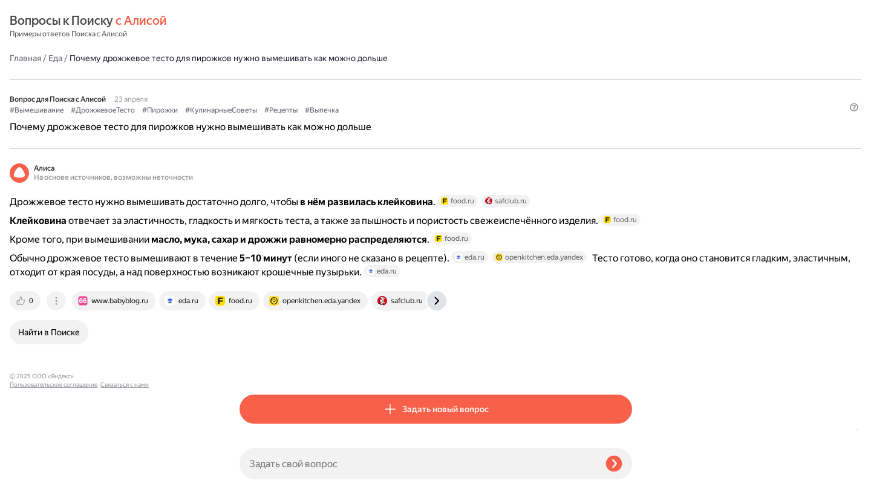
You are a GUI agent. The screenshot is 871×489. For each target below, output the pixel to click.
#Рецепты (510, 79)
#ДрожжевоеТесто (333, 79)
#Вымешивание (266, 79)
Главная (255, 26)
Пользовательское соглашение (53, 466)
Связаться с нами (34, 474)
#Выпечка (552, 79)
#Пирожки (390, 79)
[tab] (256, 345)
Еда (285, 26)
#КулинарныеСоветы (451, 79)
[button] (625, 99)
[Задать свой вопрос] (418, 463)
